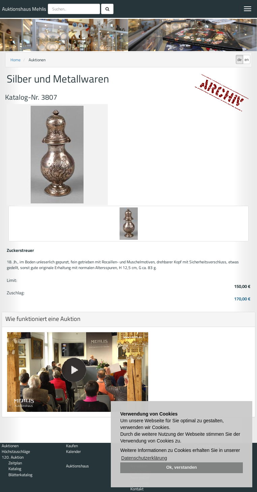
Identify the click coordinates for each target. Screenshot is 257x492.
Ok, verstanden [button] (181, 467)
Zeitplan (15, 463)
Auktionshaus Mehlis (24, 9)
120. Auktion (13, 457)
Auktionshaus (77, 466)
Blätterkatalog (20, 474)
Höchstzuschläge (16, 451)
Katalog (14, 468)
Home (15, 60)
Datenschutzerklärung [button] (144, 458)
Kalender (73, 451)
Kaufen (72, 445)
